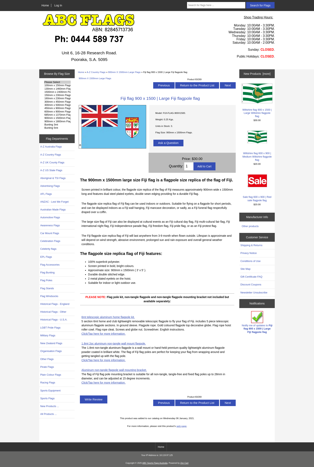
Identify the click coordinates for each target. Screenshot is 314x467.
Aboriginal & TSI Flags (53, 178)
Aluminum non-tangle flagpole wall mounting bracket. (114, 370)
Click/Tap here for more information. (104, 333)
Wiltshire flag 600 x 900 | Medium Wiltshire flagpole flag (257, 144)
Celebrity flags (48, 248)
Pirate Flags (47, 366)
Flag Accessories (49, 264)
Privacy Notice (248, 253)
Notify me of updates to (257, 322)
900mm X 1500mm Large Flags (124, 72)
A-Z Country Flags (96, 72)
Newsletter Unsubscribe (253, 292)
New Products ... (49, 406)
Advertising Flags (50, 185)
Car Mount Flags (49, 233)
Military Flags (47, 335)
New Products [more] (257, 73)
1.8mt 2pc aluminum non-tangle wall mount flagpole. (114, 343)
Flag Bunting (47, 272)
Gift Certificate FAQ (251, 276)
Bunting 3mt (57, 124)
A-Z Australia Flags (51, 146)
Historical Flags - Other (53, 311)
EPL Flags (46, 256)
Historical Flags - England (54, 303)
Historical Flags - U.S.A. (53, 319)
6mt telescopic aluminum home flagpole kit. (108, 317)
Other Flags (47, 359)
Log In (58, 5)
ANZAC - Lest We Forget (54, 201)
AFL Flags (46, 193)
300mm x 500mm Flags (57, 105)
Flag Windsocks (49, 296)
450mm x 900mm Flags (57, 108)
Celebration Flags (50, 241)
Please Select (57, 82)
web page (181, 426)
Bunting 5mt (57, 127)
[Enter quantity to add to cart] (188, 166)
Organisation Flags (51, 351)
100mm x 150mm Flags (57, 85)
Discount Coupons (250, 284)
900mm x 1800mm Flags (57, 121)
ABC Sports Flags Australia (155, 463)
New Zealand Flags (51, 343)
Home (45, 5)
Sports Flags (47, 398)
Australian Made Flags (53, 209)
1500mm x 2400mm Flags (57, 92)
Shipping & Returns (251, 245)
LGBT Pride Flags (50, 327)
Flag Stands (47, 288)
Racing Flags (47, 382)
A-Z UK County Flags (52, 162)
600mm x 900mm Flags (57, 111)
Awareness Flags (50, 225)
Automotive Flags (50, 217)
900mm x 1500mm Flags (57, 118)
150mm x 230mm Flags (57, 95)
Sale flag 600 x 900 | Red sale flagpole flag (257, 186)
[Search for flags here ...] (216, 5)
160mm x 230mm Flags (57, 98)
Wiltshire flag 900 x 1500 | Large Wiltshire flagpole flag (257, 101)
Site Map (245, 268)
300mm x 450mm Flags (57, 101)
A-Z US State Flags (51, 170)
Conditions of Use (250, 261)
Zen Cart (184, 463)
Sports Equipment (50, 390)
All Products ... (48, 413)
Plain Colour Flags (50, 374)
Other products (250, 226)
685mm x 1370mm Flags (57, 114)
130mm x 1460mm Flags (57, 88)
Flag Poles (46, 280)
